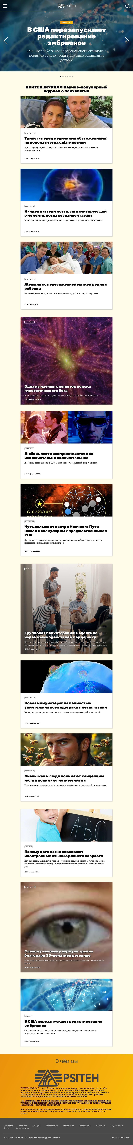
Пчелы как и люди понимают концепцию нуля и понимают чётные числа (64, 778)
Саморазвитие (22, 1128)
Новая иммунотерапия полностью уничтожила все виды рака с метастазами (65, 705)
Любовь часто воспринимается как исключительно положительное (58, 456)
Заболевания (30, 133)
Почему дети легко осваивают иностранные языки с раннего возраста (63, 854)
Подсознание (117, 1126)
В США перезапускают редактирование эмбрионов (63, 1023)
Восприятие (29, 206)
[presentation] (6, 40)
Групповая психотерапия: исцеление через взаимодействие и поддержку (60, 635)
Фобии (7, 1128)
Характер (23, 1126)
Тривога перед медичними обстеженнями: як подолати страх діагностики (66, 140)
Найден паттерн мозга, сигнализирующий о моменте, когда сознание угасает (65, 213)
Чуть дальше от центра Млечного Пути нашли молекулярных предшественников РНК (65, 531)
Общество (66, 22)
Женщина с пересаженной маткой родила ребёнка (65, 286)
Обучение (28, 846)
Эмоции (36, 1126)
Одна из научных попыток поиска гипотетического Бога (57, 388)
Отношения (29, 448)
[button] (60, 76)
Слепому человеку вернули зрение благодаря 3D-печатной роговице (58, 953)
